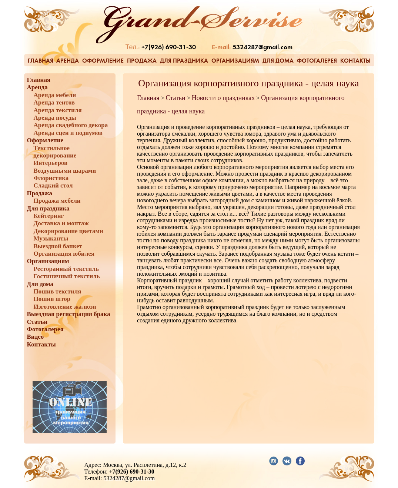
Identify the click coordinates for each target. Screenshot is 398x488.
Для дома (278, 60)
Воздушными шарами (65, 170)
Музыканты (51, 238)
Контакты (355, 60)
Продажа (142, 60)
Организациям (235, 60)
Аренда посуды (55, 117)
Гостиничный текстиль (67, 276)
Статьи (37, 321)
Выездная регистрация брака (68, 314)
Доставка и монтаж (61, 223)
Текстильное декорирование (55, 152)
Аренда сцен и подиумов (68, 132)
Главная (40, 60)
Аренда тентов (54, 102)
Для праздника (184, 60)
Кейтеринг (49, 215)
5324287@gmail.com (262, 47)
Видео (35, 336)
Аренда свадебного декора (71, 125)
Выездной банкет (58, 246)
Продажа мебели (57, 200)
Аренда (67, 60)
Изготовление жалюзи (65, 306)
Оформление (103, 60)
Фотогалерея (317, 60)
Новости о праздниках (223, 98)
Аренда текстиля (58, 110)
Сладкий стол (53, 185)
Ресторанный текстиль (66, 268)
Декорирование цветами (68, 231)
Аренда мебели (55, 95)
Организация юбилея (64, 253)
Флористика (51, 178)
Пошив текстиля (57, 291)
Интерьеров (51, 162)
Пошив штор (52, 298)
